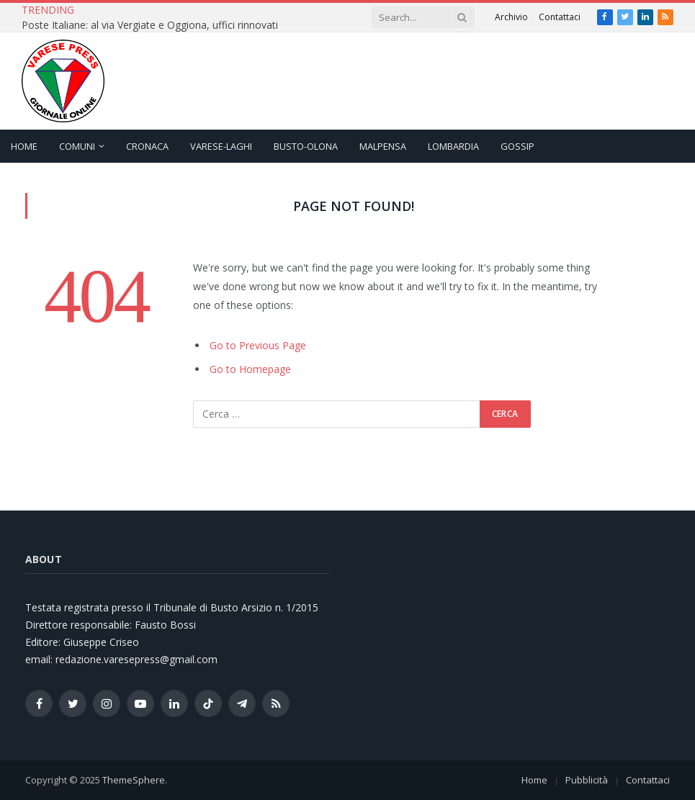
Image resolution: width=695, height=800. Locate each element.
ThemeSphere (133, 779)
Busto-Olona (306, 146)
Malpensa (382, 146)
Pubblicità (586, 779)
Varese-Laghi (221, 146)
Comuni (77, 146)
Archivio (511, 17)
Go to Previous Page (258, 345)
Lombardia (453, 146)
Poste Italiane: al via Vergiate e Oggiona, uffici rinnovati (150, 25)
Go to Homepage (250, 369)
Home (24, 146)
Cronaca (147, 146)
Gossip (517, 146)
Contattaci (559, 17)
